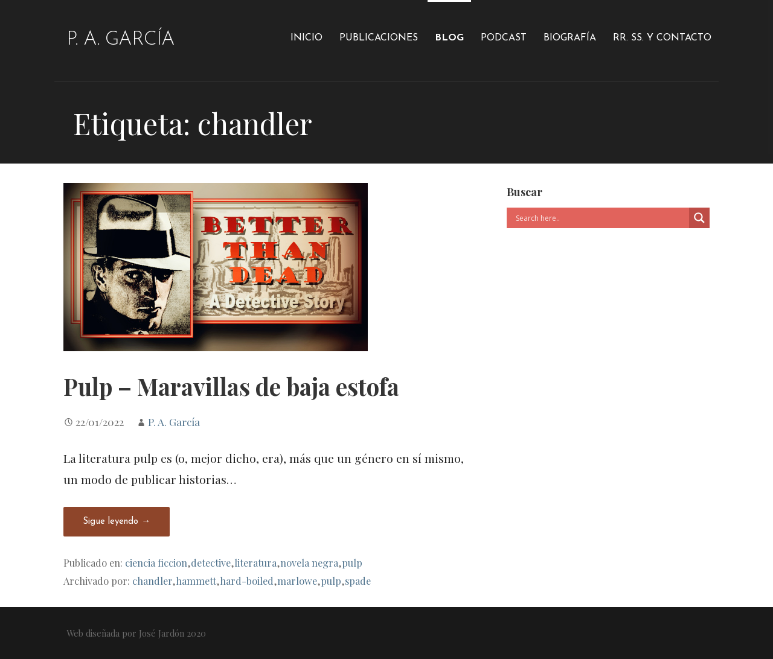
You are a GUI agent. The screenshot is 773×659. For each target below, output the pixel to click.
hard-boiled (247, 580)
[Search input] (601, 218)
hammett (196, 580)
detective (211, 562)
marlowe (297, 580)
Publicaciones (378, 38)
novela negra (309, 562)
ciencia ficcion (156, 562)
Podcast (504, 38)
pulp (352, 562)
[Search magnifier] (699, 218)
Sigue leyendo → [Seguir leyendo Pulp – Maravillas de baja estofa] (116, 521)
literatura (255, 562)
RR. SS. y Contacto (662, 38)
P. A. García (120, 39)
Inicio (306, 38)
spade (358, 580)
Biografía (570, 38)
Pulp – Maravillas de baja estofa (231, 386)
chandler (152, 580)
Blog (449, 38)
